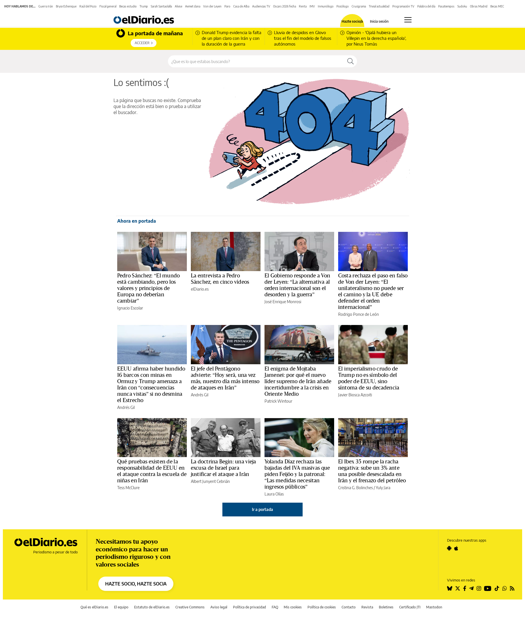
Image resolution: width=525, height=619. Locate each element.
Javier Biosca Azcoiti (355, 394)
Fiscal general (107, 6)
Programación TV (403, 6)
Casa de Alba (241, 6)
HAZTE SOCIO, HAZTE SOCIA (135, 584)
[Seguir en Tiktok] (496, 588)
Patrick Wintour (278, 401)
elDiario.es (200, 289)
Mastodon (434, 607)
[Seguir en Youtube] (487, 588)
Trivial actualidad (379, 6)
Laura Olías (274, 493)
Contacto (349, 607)
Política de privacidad (249, 607)
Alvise (178, 6)
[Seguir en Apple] (456, 548)
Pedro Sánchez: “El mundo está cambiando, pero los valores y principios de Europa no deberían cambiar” (148, 288)
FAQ (275, 607)
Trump (144, 6)
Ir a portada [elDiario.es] (262, 509)
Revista (367, 607)
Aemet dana (192, 6)
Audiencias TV (261, 6)
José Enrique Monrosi (283, 301)
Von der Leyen (212, 6)
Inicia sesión (379, 21)
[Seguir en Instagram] (479, 588)
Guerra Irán (45, 6)
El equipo (121, 607)
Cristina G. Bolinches (355, 487)
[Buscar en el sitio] (256, 61)
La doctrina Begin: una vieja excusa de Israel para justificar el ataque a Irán (223, 468)
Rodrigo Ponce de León (358, 314)
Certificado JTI (409, 607)
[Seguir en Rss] (512, 588)
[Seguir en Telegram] (471, 588)
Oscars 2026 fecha (284, 6)
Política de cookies (321, 607)
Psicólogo (342, 6)
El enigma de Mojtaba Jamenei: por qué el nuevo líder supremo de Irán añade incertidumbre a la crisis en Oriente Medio (298, 381)
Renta (303, 6)
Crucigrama (359, 6)
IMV (312, 6)
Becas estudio (128, 6)
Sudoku (462, 6)
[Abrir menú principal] (408, 19)
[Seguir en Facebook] (464, 588)
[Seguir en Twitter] (457, 588)
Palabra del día (426, 6)
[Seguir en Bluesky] (449, 588)
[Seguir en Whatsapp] (504, 588)
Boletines (386, 607)
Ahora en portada (136, 221)
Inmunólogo (326, 6)
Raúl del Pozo (88, 6)
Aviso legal (218, 607)
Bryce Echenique (66, 6)
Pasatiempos (446, 6)
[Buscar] (350, 61)
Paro (227, 6)
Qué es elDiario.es (94, 607)
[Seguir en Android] (449, 548)
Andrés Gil (126, 407)
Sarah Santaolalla (161, 6)
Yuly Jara (383, 487)
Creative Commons (190, 607)
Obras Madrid (478, 6)
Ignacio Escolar (130, 307)
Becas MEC (497, 6)
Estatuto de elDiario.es (152, 607)
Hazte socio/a (352, 21)
